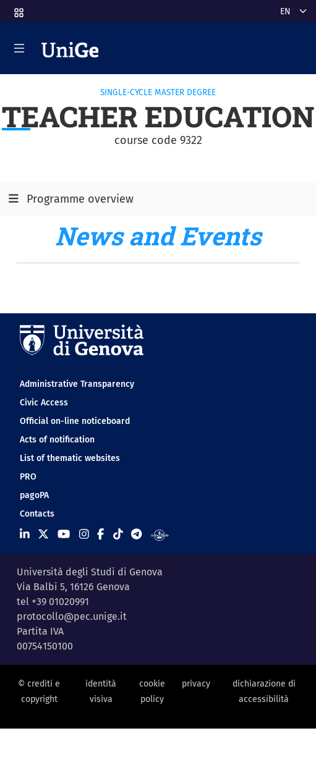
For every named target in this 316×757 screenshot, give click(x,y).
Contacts (37, 514)
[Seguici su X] (43, 534)
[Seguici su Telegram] (136, 534)
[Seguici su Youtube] (64, 534)
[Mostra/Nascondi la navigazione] (19, 48)
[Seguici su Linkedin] (25, 534)
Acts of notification (57, 439)
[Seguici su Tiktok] (118, 534)
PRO (28, 477)
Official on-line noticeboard (75, 421)
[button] (18, 9)
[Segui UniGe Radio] (160, 534)
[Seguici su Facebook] (100, 534)
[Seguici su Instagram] (84, 534)
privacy (196, 684)
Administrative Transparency (77, 384)
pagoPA (34, 495)
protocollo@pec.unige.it (72, 616)
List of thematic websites (70, 458)
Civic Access (44, 402)
